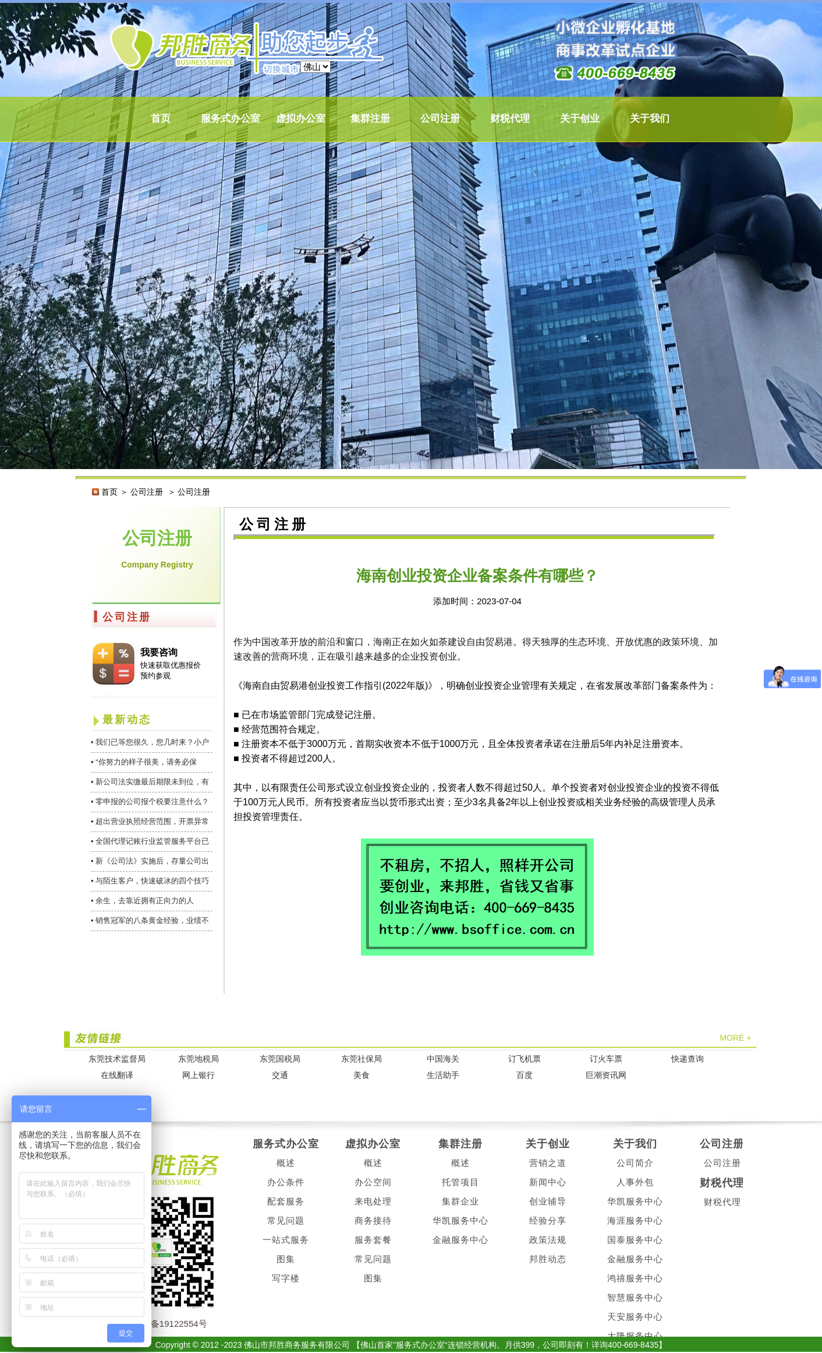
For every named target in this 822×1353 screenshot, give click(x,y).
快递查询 (687, 1059)
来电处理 (373, 1201)
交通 (280, 1075)
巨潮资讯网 (606, 1075)
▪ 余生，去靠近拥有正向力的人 (142, 900)
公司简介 (635, 1163)
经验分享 (547, 1220)
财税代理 (510, 118)
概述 (286, 1163)
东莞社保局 (361, 1059)
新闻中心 (547, 1182)
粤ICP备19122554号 (167, 1324)
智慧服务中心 (635, 1297)
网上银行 (198, 1075)
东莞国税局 (280, 1059)
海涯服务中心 (635, 1220)
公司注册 (440, 118)
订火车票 (606, 1059)
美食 (361, 1075)
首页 (161, 118)
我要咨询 (159, 652)
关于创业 (580, 118)
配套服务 (285, 1201)
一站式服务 (286, 1240)
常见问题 (285, 1220)
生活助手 (443, 1075)
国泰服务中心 (635, 1240)
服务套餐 (373, 1240)
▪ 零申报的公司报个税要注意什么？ (150, 801)
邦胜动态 (547, 1259)
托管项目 (460, 1182)
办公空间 (373, 1182)
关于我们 (649, 118)
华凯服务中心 (460, 1220)
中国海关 (443, 1059)
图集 (286, 1259)
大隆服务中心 (635, 1336)
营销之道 (547, 1163)
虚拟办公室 (300, 118)
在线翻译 (117, 1075)
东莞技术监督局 (117, 1059)
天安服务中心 (635, 1317)
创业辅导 (547, 1201)
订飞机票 (524, 1059)
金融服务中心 (460, 1240)
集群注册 (370, 118)
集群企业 (460, 1201)
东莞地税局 (198, 1059)
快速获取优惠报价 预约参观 (170, 670)
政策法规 (547, 1240)
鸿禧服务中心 (635, 1278)
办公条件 (285, 1182)
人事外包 (635, 1182)
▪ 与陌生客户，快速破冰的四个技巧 (150, 880)
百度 (524, 1075)
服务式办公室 (230, 118)
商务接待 (373, 1220)
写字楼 (286, 1278)
